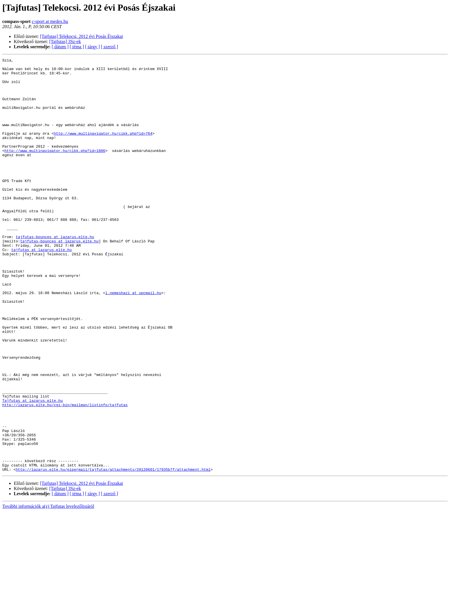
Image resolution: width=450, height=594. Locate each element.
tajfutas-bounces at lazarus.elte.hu (55, 272)
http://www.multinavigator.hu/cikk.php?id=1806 (55, 169)
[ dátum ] (60, 46)
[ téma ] (77, 46)
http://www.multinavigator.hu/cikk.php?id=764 (103, 148)
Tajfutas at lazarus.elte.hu (32, 469)
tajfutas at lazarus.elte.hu (41, 288)
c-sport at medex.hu (50, 21)
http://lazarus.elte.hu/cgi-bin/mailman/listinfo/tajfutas (65, 474)
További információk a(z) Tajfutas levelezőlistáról (48, 589)
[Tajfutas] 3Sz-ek (65, 41)
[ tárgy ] (92, 46)
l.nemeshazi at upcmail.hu (133, 340)
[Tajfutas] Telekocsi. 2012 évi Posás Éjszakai (81, 36)
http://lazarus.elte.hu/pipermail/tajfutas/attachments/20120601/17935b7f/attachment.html (113, 552)
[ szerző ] (109, 46)
